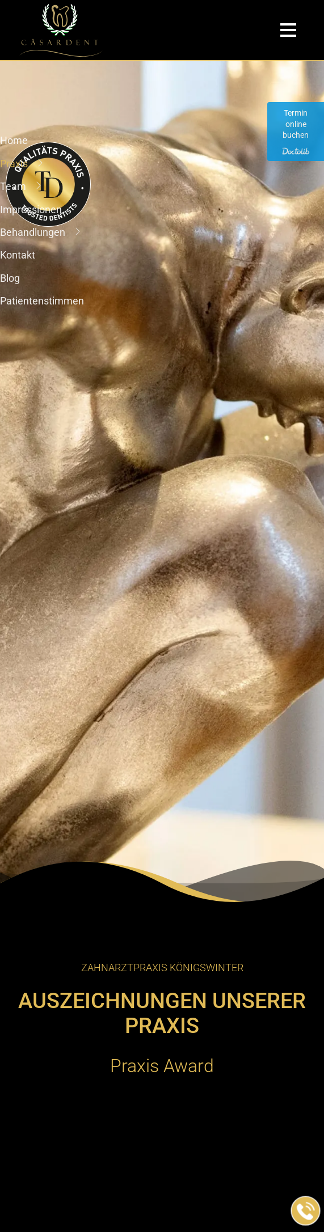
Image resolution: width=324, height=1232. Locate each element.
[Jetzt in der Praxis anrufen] (306, 1211)
